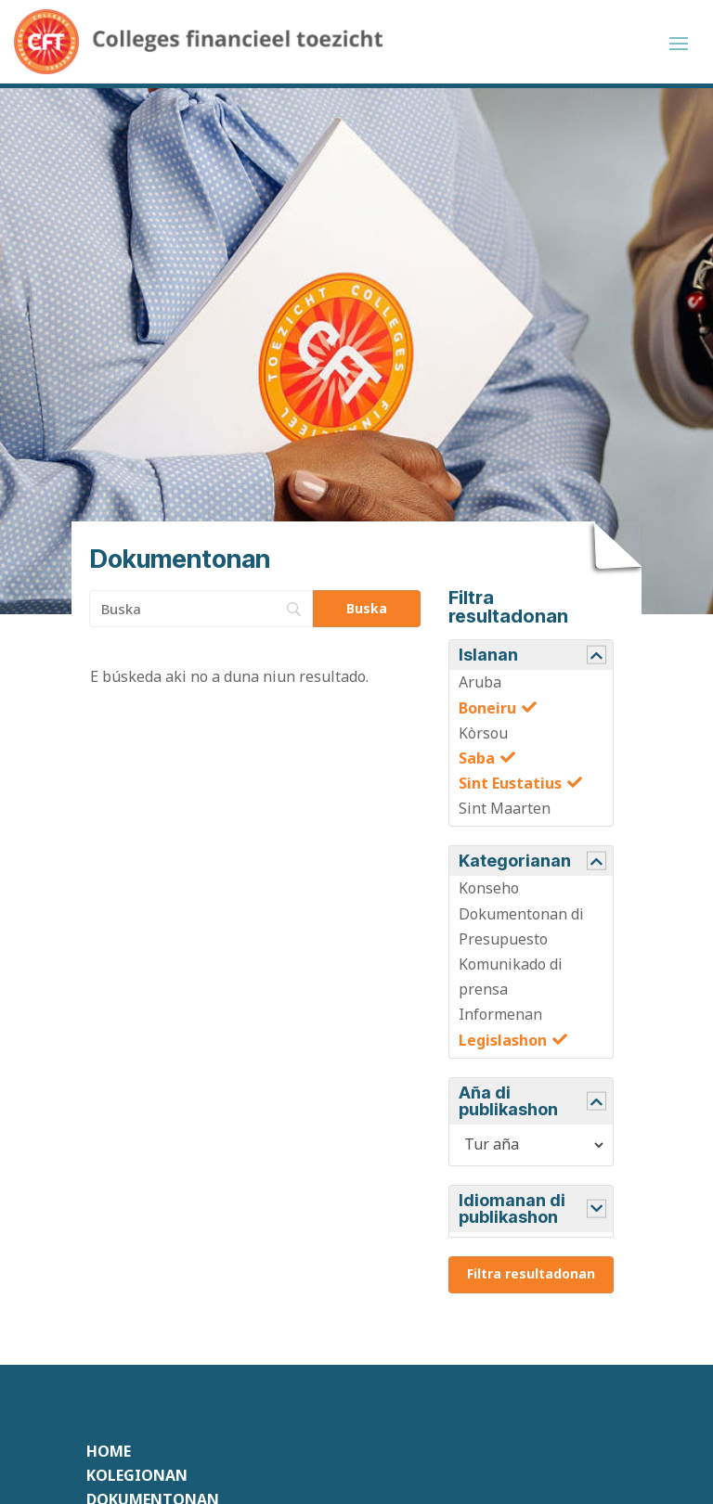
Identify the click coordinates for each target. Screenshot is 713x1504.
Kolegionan (137, 1475)
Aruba (480, 682)
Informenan (500, 1014)
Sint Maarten (505, 808)
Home (108, 1451)
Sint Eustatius (510, 783)
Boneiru (487, 708)
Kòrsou (483, 733)
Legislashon (503, 1040)
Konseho (489, 888)
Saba (477, 758)
